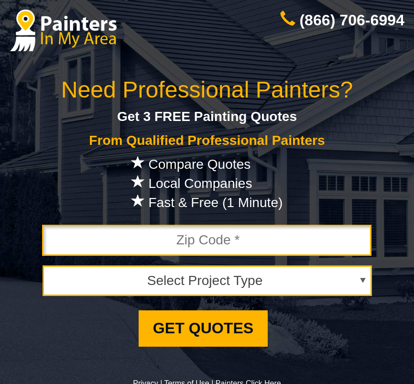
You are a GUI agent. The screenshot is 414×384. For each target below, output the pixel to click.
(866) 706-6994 (351, 20)
